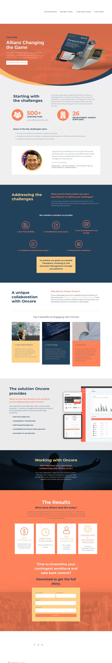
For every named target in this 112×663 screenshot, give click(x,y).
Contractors (83, 5)
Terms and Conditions (54, 659)
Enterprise (50, 5)
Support (99, 5)
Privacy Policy (42, 659)
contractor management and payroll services (79, 284)
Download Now (17, 49)
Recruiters (66, 5)
